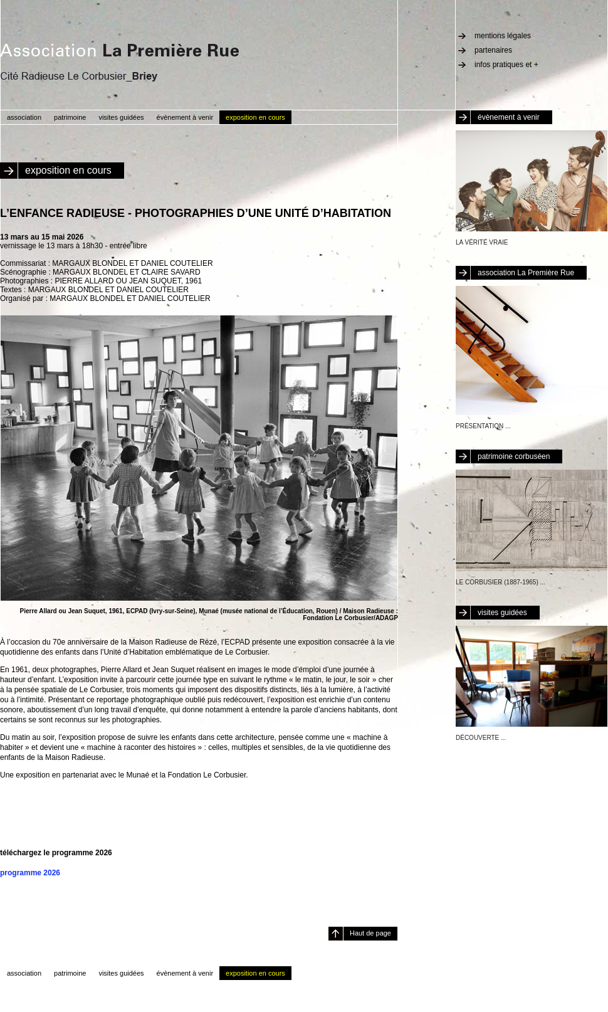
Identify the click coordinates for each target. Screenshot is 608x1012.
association (24, 117)
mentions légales (502, 35)
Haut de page (370, 933)
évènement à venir (509, 117)
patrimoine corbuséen (514, 456)
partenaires (493, 50)
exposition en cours (255, 117)
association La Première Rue (526, 272)
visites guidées (502, 612)
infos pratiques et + (506, 64)
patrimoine (70, 117)
